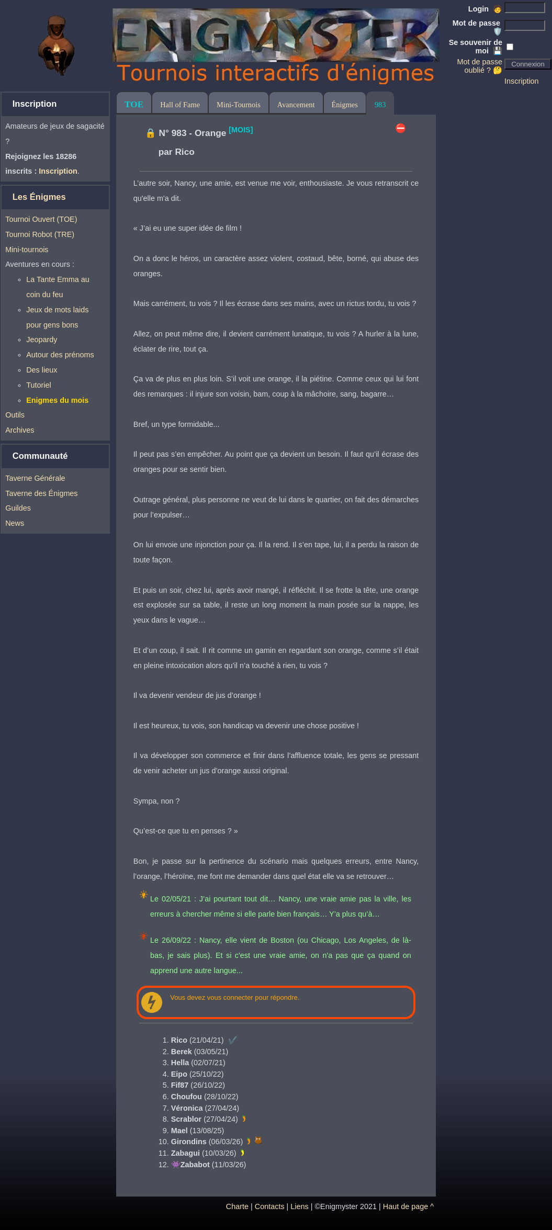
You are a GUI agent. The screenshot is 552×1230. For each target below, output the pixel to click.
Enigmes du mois (57, 400)
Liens (299, 1206)
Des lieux (41, 370)
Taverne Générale (35, 478)
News (14, 523)
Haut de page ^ (408, 1206)
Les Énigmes (39, 197)
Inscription (521, 81)
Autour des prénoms (60, 355)
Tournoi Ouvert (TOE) (41, 219)
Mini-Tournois (239, 104)
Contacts (270, 1206)
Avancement (296, 104)
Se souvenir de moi (475, 46)
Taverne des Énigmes (41, 493)
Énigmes (345, 104)
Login (485, 9)
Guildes (18, 508)
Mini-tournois (26, 249)
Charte (237, 1206)
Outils (15, 415)
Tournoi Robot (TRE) (39, 234)
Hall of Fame (180, 104)
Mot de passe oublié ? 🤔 (479, 66)
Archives (19, 430)
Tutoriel (38, 385)
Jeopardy (41, 339)
